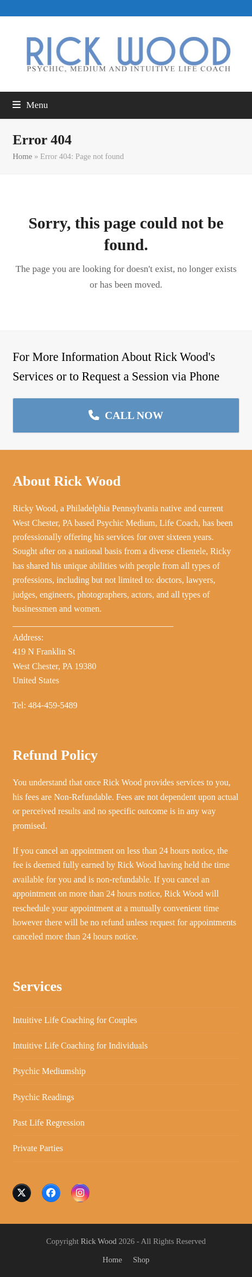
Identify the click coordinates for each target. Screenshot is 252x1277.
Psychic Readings (43, 1097)
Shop (141, 1259)
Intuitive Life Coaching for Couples (74, 1020)
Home (22, 156)
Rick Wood (99, 1241)
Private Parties (37, 1148)
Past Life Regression (48, 1122)
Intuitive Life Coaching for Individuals (80, 1045)
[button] (30, 105)
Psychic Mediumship (49, 1071)
